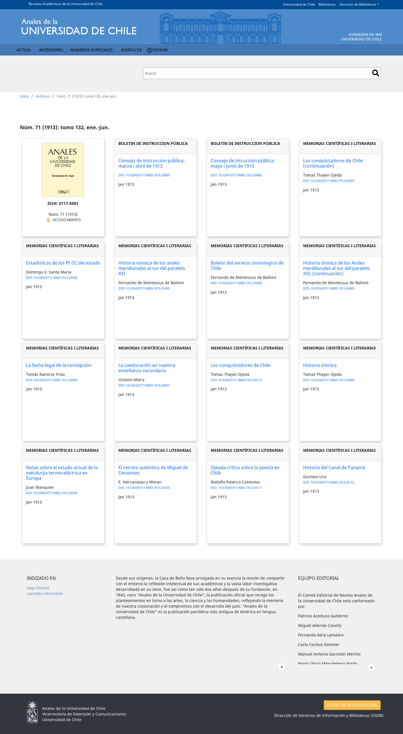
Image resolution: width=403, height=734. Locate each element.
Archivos (43, 96)
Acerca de (131, 49)
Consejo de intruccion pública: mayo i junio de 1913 (243, 163)
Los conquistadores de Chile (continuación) (333, 163)
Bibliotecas (327, 4)
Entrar (160, 49)
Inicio (24, 96)
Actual (24, 49)
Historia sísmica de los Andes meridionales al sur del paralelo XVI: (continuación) (336, 268)
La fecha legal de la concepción (59, 365)
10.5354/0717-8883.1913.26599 (148, 288)
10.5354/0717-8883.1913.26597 (332, 181)
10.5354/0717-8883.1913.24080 (148, 175)
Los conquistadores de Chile (240, 365)
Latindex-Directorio (45, 593)
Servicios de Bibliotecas (357, 4)
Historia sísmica (320, 365)
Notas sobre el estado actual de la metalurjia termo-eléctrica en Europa (62, 472)
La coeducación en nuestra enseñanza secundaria (146, 368)
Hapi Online (38, 588)
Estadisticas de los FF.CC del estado (63, 263)
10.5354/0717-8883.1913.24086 (332, 380)
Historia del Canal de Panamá (334, 467)
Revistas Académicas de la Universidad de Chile (66, 3)
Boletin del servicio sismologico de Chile (247, 265)
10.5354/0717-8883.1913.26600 (240, 283)
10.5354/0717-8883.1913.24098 (55, 493)
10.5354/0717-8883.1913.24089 (55, 380)
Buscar (375, 73)
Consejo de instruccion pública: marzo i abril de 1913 (151, 163)
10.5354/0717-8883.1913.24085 (332, 288)
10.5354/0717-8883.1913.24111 (240, 487)
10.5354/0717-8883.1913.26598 (55, 277)
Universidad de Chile (299, 4)
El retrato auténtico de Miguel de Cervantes (153, 470)
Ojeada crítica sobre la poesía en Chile (245, 470)
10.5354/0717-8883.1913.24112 (332, 482)
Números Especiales (91, 49)
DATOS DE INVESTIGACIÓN (352, 705)
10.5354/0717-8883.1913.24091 (148, 385)
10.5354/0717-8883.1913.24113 (240, 380)
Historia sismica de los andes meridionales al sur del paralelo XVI (151, 268)
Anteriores (51, 49)
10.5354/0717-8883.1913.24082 (240, 175)
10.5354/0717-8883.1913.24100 (148, 487)
